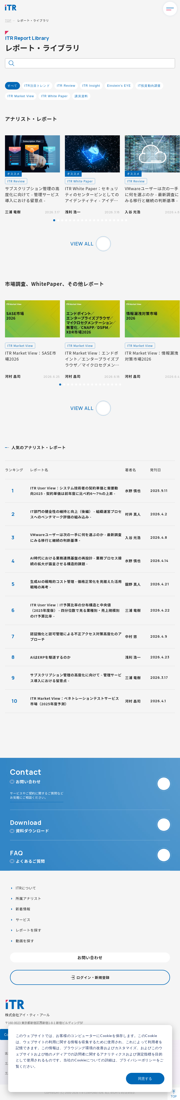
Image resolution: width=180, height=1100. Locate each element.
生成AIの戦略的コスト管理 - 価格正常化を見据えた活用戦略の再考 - (76, 584)
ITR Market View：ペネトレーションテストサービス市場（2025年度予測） (74, 701)
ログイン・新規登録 (92, 977)
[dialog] (90, 1058)
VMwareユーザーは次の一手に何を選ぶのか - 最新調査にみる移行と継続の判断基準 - (76, 537)
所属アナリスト (28, 898)
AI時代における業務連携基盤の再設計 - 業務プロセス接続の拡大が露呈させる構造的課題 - (76, 560)
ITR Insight (91, 85)
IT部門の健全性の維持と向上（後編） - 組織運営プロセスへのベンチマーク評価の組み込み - (76, 514)
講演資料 (81, 96)
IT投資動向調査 (149, 85)
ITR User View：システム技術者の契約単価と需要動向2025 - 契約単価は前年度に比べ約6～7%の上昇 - (74, 490)
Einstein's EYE (119, 85)
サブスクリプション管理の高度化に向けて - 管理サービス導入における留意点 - (76, 677)
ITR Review (66, 85)
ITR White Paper (54, 96)
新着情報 (22, 908)
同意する (145, 1078)
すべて (12, 85)
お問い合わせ (90, 957)
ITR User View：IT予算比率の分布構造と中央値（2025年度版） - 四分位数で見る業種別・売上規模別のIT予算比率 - (75, 610)
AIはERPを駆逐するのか (50, 657)
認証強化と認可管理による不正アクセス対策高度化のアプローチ (76, 636)
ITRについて (25, 887)
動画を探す (24, 940)
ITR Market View (20, 96)
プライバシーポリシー (138, 1060)
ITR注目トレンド (37, 85)
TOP (8, 20)
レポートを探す (28, 930)
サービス (22, 919)
